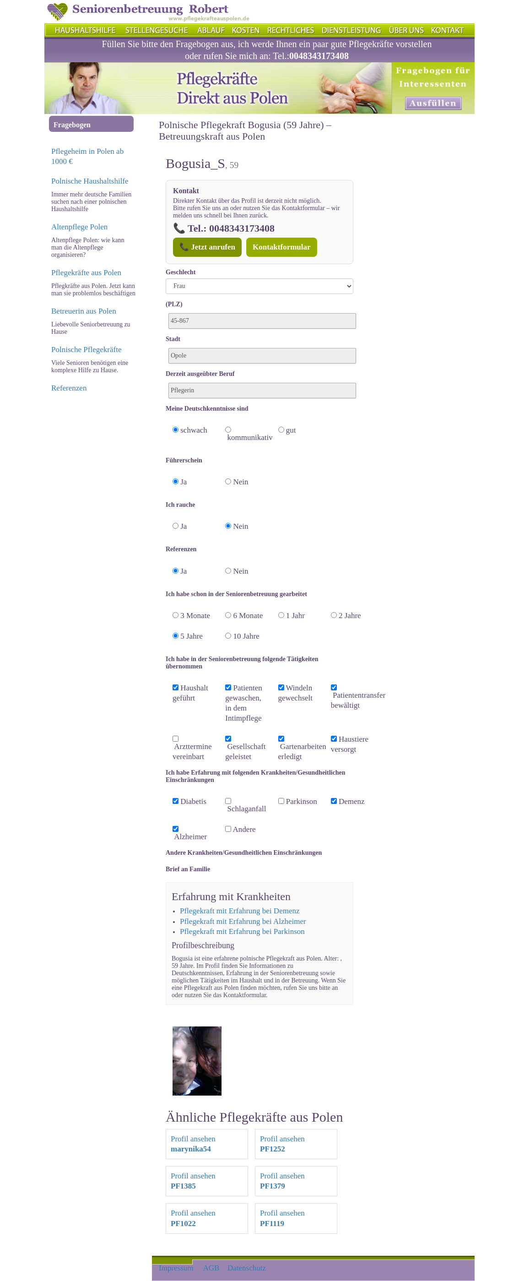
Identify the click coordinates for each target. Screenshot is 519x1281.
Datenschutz (246, 1268)
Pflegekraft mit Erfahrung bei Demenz (240, 910)
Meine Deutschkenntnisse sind (207, 408)
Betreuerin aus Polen (83, 311)
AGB (211, 1268)
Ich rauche (180, 504)
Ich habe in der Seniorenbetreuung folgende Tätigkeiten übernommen (242, 663)
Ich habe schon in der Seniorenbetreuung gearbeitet (236, 594)
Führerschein (184, 460)
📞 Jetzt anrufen (207, 247)
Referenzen (68, 388)
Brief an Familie (188, 869)
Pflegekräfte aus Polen (86, 272)
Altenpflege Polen (79, 227)
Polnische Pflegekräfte (86, 349)
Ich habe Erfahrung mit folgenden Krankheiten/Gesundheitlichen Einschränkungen (255, 776)
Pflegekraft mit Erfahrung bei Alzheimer (243, 921)
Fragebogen (72, 125)
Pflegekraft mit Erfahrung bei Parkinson (242, 931)
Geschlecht (180, 272)
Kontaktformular (282, 247)
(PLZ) (174, 304)
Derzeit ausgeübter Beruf (200, 373)
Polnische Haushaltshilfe (90, 181)
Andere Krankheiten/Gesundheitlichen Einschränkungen (244, 852)
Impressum (176, 1268)
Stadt (173, 339)
